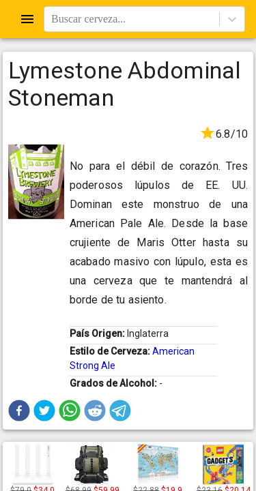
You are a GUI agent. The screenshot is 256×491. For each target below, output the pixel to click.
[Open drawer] (27, 19)
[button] (19, 410)
